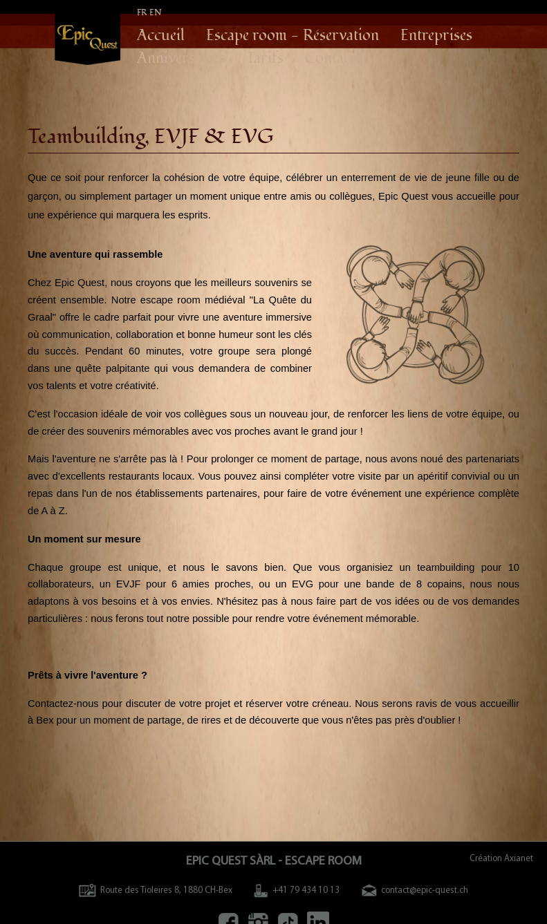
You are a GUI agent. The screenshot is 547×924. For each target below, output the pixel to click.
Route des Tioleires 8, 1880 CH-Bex (155, 890)
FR (142, 13)
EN (155, 13)
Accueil (161, 35)
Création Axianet (501, 858)
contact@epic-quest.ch (414, 890)
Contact (330, 58)
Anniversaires (181, 58)
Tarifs (265, 58)
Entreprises (436, 35)
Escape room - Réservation (292, 35)
